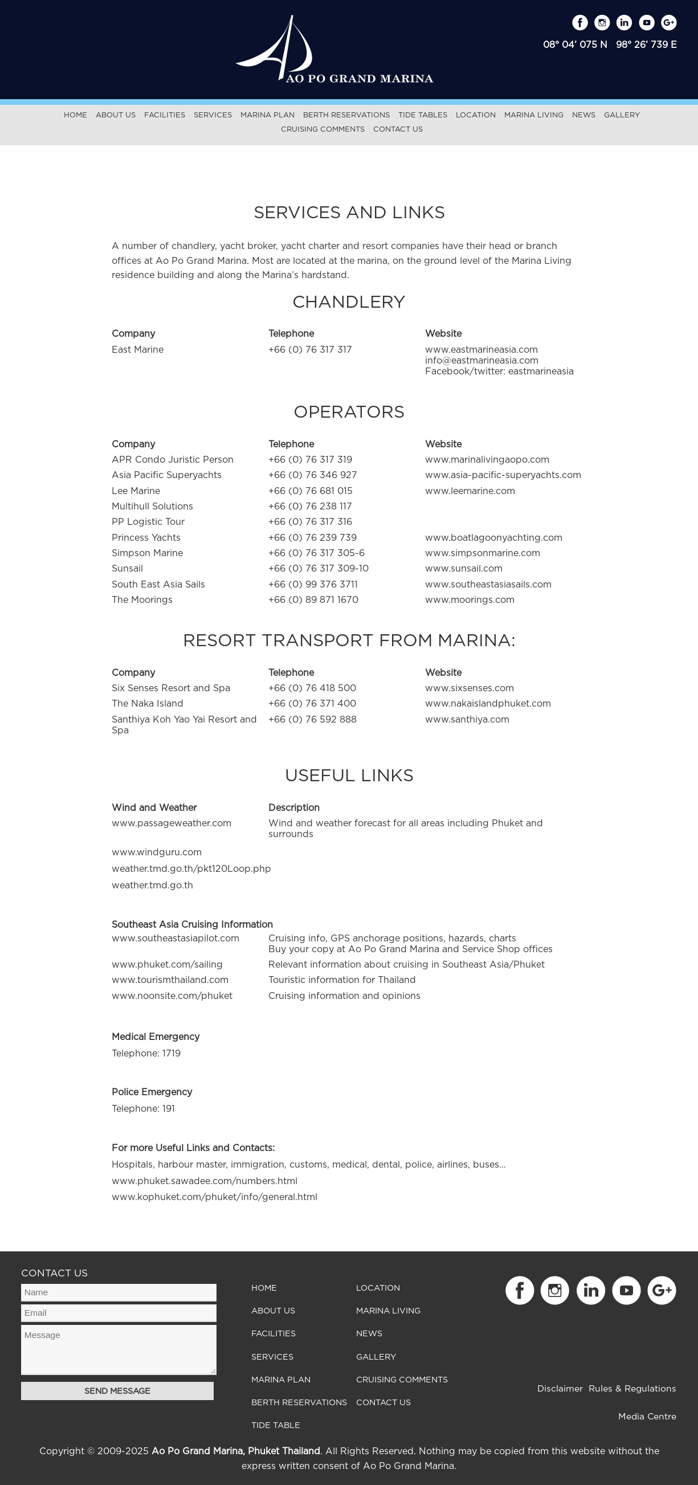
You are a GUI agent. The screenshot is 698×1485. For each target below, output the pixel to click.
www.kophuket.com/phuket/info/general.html (214, 1197)
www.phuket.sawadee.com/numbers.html (204, 1181)
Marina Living (534, 115)
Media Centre (647, 1417)
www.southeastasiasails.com (488, 584)
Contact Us (398, 129)
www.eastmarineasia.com (481, 349)
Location (476, 115)
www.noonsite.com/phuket (172, 996)
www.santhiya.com (467, 719)
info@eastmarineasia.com (481, 360)
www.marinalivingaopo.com (487, 459)
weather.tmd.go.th (152, 885)
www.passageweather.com (171, 823)
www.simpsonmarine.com (482, 553)
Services (213, 115)
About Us (116, 115)
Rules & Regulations (632, 1389)
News (583, 115)
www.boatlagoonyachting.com (493, 537)
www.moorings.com (470, 600)
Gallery (622, 115)
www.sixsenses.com (469, 688)
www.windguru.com (157, 852)
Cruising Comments (323, 129)
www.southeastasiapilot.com (175, 938)
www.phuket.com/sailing (167, 964)
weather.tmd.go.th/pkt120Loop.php (191, 869)
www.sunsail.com (464, 568)
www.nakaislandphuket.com (488, 703)
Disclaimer (560, 1389)
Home (75, 115)
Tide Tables (422, 115)
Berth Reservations (346, 115)
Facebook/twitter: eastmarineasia (499, 371)
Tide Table (275, 1426)
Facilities (164, 115)
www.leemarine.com (470, 491)
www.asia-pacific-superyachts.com (503, 475)
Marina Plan (267, 115)
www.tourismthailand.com (170, 980)
